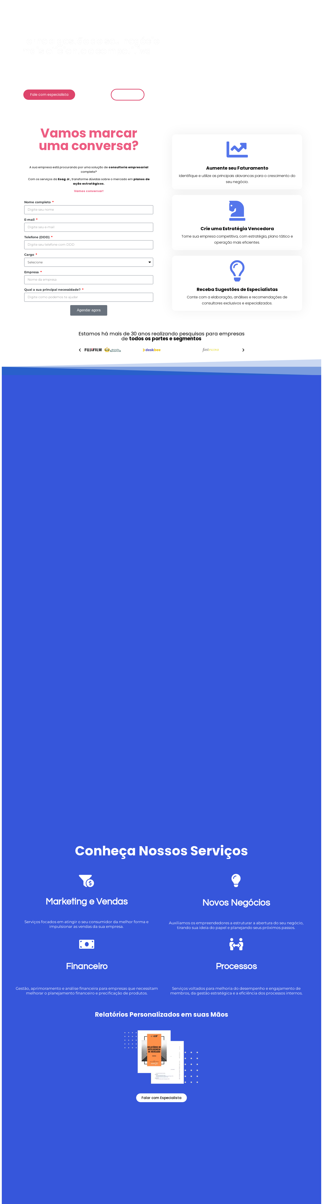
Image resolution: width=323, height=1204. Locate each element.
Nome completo (38, 202)
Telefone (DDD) (37, 237)
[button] (80, 350)
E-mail (29, 220)
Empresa (32, 272)
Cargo (29, 255)
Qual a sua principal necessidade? (52, 290)
